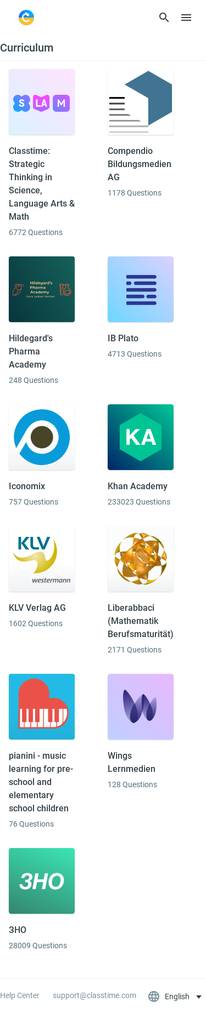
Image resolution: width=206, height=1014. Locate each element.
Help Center (20, 995)
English (169, 996)
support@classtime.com (94, 995)
